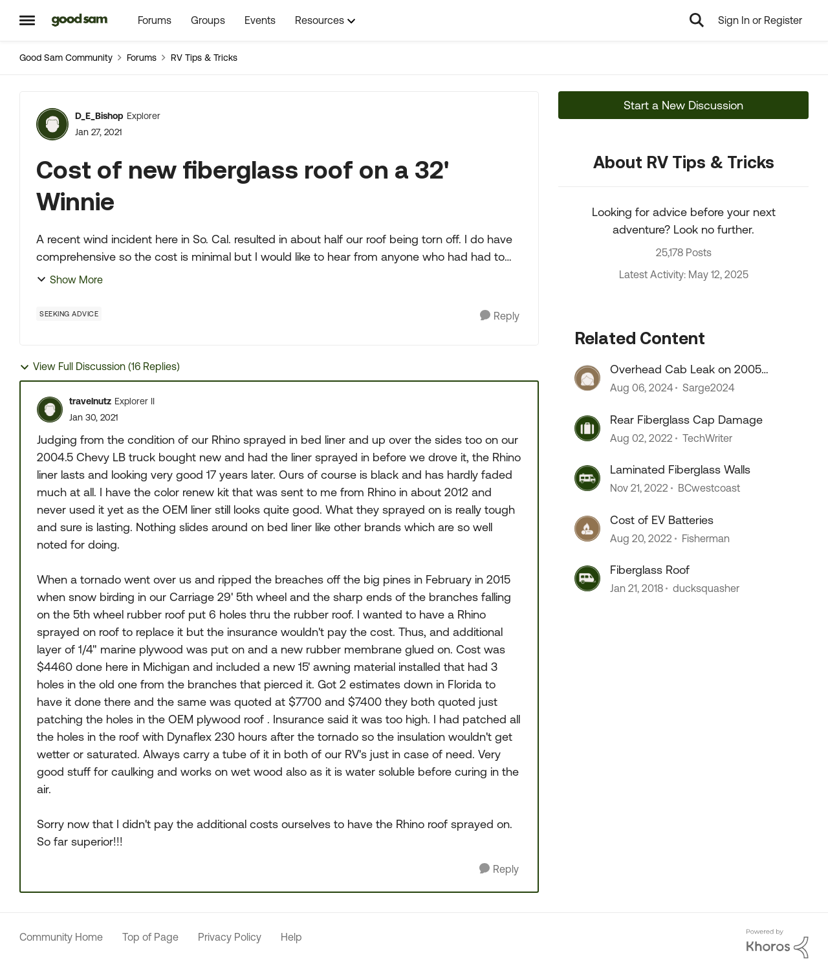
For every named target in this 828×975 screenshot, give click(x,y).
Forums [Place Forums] (142, 57)
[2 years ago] (641, 388)
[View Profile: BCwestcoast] (587, 478)
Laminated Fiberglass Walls (680, 469)
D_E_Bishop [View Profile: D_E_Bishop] (99, 116)
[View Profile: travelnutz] (50, 409)
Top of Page (150, 937)
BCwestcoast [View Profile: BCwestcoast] (709, 488)
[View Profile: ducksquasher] (587, 578)
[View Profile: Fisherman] (587, 529)
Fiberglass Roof (650, 569)
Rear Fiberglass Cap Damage (686, 419)
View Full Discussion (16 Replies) (99, 366)
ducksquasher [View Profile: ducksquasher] (706, 588)
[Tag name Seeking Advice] (69, 314)
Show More (69, 279)
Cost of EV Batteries (662, 520)
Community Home (61, 937)
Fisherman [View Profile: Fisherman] (706, 538)
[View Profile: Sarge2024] (587, 378)
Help (291, 937)
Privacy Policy (229, 937)
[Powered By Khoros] (777, 944)
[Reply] (499, 316)
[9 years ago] (636, 588)
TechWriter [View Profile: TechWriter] (707, 438)
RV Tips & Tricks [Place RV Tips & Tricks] (204, 57)
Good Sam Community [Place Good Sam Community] (66, 57)
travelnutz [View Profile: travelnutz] (90, 401)
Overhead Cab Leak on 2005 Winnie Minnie (685, 369)
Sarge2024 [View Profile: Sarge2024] (708, 388)
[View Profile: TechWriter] (587, 428)
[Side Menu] (27, 20)
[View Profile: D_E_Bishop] (52, 124)
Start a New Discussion (683, 105)
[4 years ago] (641, 438)
